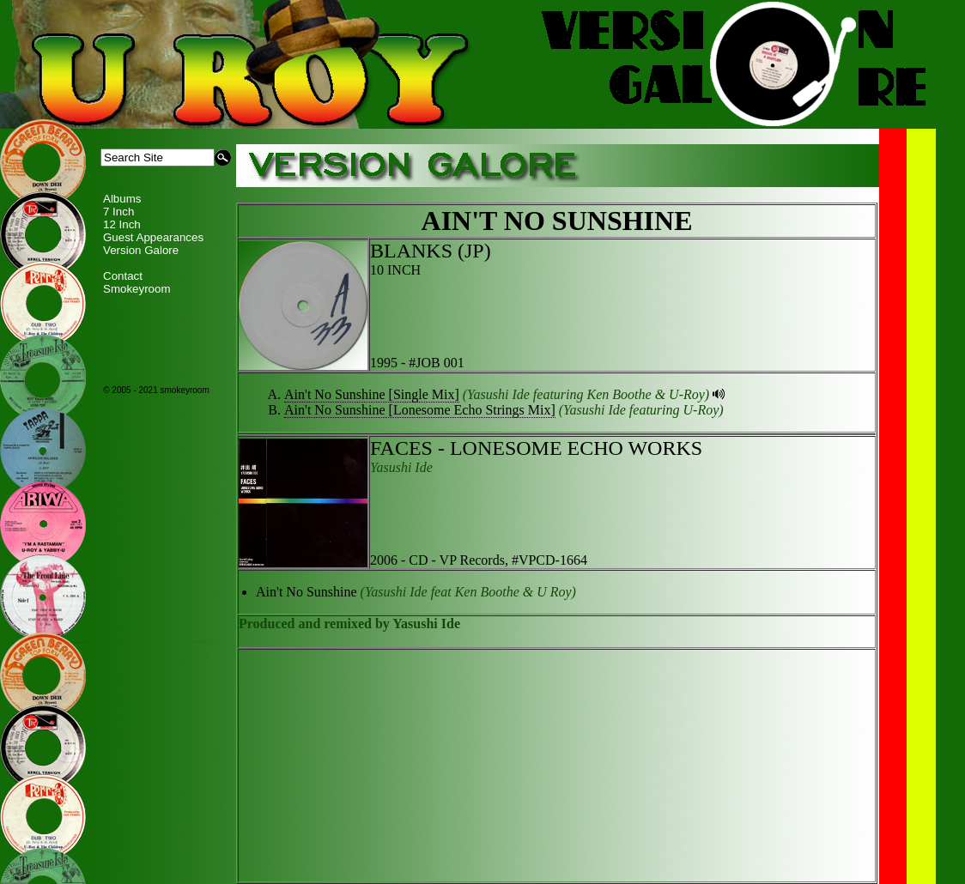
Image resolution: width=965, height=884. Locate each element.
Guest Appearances (153, 237)
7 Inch (118, 211)
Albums (122, 198)
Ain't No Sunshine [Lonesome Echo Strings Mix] (419, 410)
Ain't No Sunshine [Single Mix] (371, 394)
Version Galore (141, 250)
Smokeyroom (137, 288)
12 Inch (122, 224)
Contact (123, 275)
